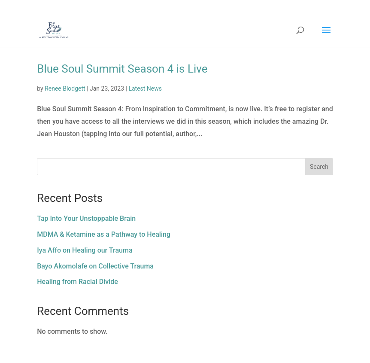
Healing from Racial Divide (77, 282)
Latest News (145, 88)
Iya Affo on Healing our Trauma (84, 250)
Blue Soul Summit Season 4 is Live (122, 68)
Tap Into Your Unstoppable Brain (86, 218)
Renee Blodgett (65, 88)
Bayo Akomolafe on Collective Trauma (95, 266)
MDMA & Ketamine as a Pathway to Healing (103, 234)
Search (319, 166)
